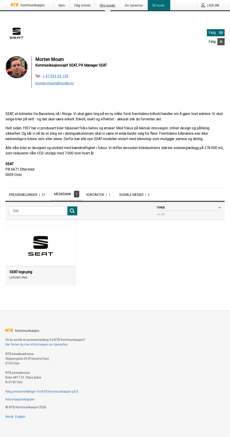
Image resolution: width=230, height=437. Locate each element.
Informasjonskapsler (20, 399)
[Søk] (38, 210)
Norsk (9, 416)
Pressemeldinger (28, 194)
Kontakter (99, 194)
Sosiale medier (135, 194)
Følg (217, 32)
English (20, 416)
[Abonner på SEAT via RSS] (221, 41)
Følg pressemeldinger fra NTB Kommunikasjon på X (41, 391)
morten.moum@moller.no (54, 83)
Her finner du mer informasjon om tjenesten (36, 344)
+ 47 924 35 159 (55, 76)
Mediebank (66, 194)
